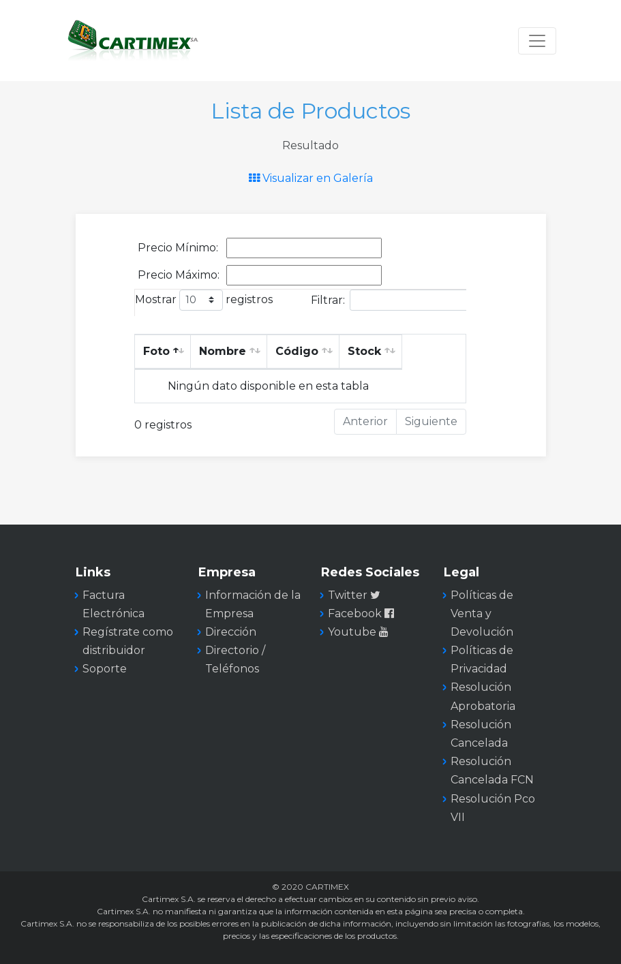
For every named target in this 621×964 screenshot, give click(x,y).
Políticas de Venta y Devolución (482, 613)
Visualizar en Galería (311, 178)
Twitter (354, 595)
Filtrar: (404, 300)
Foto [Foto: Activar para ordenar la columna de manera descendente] (156, 351)
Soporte (104, 668)
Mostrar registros (204, 300)
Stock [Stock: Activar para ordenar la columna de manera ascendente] (364, 351)
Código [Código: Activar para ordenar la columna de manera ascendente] (296, 351)
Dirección (230, 631)
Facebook (362, 613)
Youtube (359, 631)
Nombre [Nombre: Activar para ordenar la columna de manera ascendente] (222, 351)
